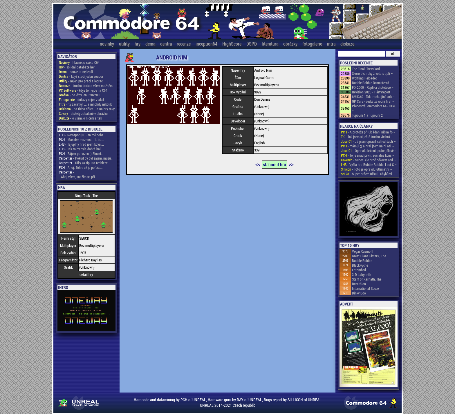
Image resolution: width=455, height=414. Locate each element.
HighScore (231, 44)
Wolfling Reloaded (364, 78)
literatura (270, 44)
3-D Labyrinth (361, 274)
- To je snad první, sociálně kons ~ (367, 155)
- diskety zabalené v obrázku (83, 113)
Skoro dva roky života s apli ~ (372, 73)
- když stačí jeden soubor (81, 76)
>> (291, 164)
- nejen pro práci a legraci (81, 81)
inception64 (206, 44)
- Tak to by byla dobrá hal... (81, 149)
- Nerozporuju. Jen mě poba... (82, 135)
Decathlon (359, 283)
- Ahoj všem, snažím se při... (78, 176)
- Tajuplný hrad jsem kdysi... (81, 144)
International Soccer (366, 288)
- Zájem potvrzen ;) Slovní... (81, 153)
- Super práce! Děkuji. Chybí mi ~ (368, 173)
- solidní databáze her (77, 67)
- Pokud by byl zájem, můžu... (86, 158)
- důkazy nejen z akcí (81, 99)
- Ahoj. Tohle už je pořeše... (81, 167)
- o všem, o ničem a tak (80, 118)
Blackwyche (360, 265)
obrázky (290, 44)
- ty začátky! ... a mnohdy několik (85, 104)
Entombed (359, 269)
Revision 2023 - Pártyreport (371, 92)
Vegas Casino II (362, 251)
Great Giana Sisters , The (369, 256)
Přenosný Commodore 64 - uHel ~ (374, 108)
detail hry (86, 274)
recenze (184, 44)
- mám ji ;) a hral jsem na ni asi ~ (367, 146)
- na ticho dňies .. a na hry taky (87, 108)
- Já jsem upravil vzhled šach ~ (368, 141)
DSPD (251, 44)
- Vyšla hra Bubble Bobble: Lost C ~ (369, 164)
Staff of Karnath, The (366, 279)
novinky (107, 44)
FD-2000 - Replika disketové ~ (372, 87)
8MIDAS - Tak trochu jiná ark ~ (373, 96)
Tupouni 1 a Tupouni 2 (367, 115)
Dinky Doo (359, 293)
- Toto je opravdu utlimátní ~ (366, 169)
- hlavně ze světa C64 (79, 62)
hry (137, 44)
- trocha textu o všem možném (86, 85)
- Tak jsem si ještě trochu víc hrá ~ (367, 136)
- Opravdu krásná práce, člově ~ (368, 150)
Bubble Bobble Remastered (370, 82)
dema (150, 44)
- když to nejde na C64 (83, 90)
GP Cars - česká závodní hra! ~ (373, 101)
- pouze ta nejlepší (76, 71)
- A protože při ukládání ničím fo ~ (368, 132)
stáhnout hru (274, 164)
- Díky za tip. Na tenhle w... (84, 162)
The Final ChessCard (366, 68)
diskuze (347, 44)
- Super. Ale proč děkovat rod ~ (368, 160)
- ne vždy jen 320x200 (79, 95)
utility (124, 44)
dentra (166, 44)
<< (258, 164)
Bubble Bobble (362, 260)
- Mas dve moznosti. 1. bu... (81, 139)
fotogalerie (312, 44)
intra (331, 44)
